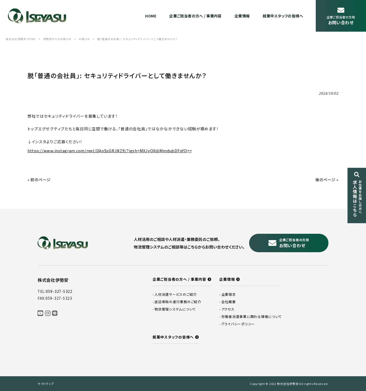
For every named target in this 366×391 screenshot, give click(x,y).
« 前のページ (39, 179)
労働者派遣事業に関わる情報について (251, 316)
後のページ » (326, 179)
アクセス (228, 309)
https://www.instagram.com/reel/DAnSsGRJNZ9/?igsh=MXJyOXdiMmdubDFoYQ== (110, 150)
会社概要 (228, 301)
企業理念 (228, 294)
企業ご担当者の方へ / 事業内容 (179, 279)
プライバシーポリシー (238, 323)
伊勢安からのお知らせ (57, 39)
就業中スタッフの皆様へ (173, 337)
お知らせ (84, 39)
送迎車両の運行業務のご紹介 (177, 301)
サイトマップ (46, 384)
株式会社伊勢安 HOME (21, 39)
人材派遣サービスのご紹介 (175, 294)
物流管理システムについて (175, 309)
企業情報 (227, 279)
